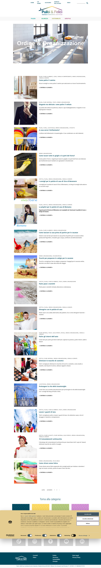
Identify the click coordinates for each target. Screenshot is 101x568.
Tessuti (54, 102)
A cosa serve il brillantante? (49, 130)
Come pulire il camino (47, 80)
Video (68, 2)
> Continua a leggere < (46, 87)
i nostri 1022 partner (30, 545)
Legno (55, 76)
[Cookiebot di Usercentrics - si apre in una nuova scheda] (10, 565)
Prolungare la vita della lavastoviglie (52, 386)
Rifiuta (88, 552)
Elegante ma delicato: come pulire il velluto (55, 104)
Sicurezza (44, 18)
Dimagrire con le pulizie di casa (50, 309)
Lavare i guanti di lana (47, 412)
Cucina (45, 127)
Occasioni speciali (57, 256)
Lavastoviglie (51, 127)
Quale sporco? (56, 332)
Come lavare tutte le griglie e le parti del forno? (57, 156)
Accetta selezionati (87, 548)
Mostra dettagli (83, 565)
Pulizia (33, 18)
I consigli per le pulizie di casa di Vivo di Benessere (58, 181)
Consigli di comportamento (64, 76)
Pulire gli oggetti (48, 435)
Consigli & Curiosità (44, 78)
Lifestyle (68, 18)
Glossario (48, 2)
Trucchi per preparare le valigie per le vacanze (56, 258)
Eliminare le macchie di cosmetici (51, 361)
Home (32, 2)
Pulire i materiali (47, 102)
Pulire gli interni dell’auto (48, 336)
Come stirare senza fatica (48, 463)
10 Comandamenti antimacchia (50, 439)
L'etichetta (72, 127)
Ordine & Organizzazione (78, 76)
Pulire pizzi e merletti (47, 284)
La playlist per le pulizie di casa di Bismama (55, 207)
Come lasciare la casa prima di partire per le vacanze (58, 233)
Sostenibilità (56, 18)
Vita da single (56, 461)
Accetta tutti (87, 543)
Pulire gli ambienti (48, 76)
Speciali (63, 332)
